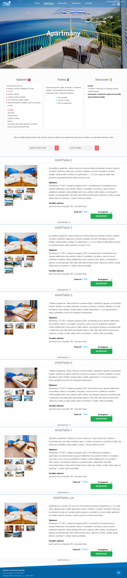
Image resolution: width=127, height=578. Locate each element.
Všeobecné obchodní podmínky (14, 570)
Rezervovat (101, 216)
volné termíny (63, 222)
